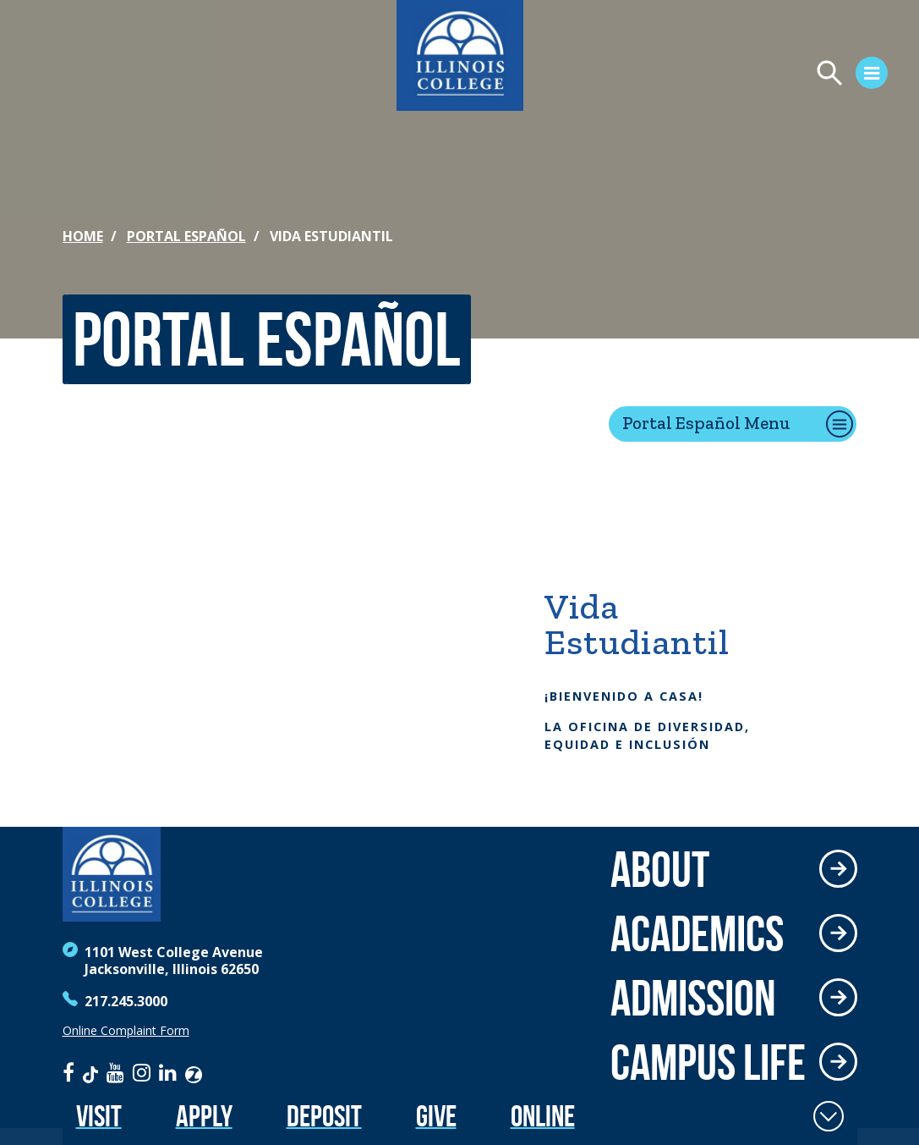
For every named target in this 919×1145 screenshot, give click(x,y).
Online (543, 1115)
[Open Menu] (713, 75)
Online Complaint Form (126, 1030)
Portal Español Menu (706, 422)
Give (436, 1115)
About (659, 869)
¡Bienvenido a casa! (623, 696)
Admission (693, 997)
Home (83, 236)
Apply (204, 1115)
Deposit (324, 1115)
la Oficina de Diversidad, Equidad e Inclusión (647, 735)
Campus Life (708, 1062)
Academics (697, 933)
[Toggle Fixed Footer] (828, 1116)
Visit (99, 1115)
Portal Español (186, 236)
